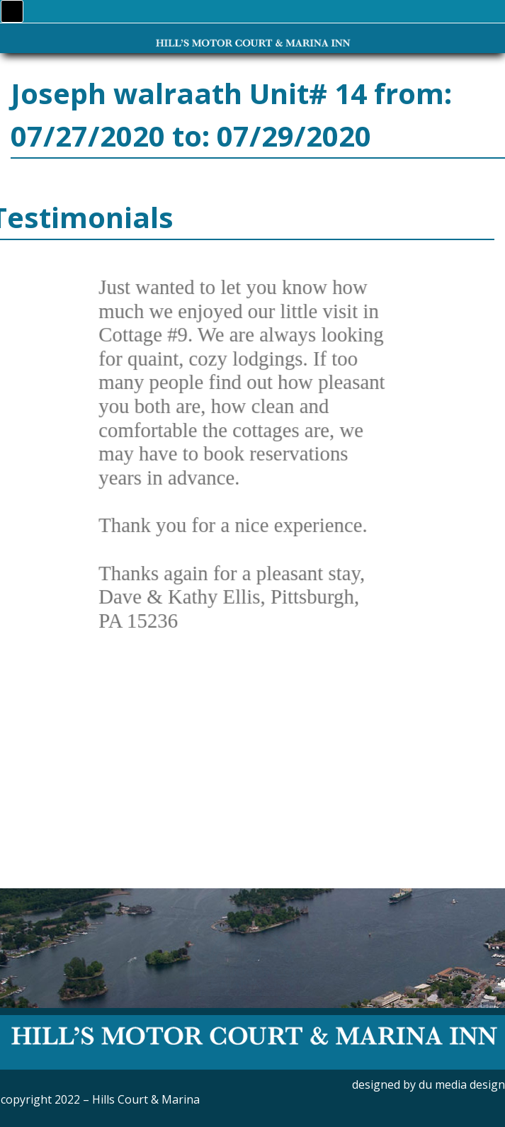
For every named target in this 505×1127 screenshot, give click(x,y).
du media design (462, 1084)
